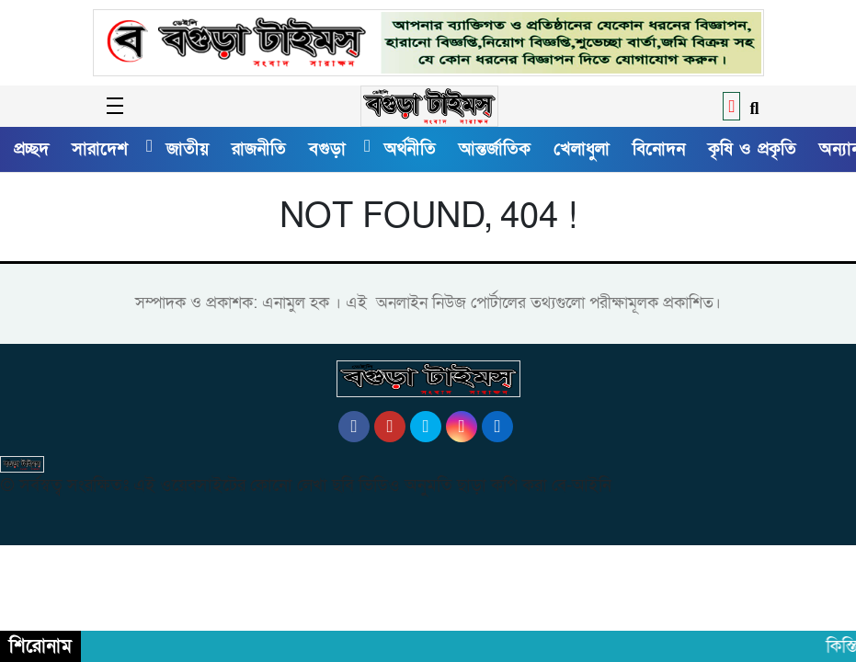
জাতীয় (187, 149)
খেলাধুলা (582, 149)
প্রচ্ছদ (31, 149)
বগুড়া (327, 149)
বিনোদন (659, 149)
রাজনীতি (259, 149)
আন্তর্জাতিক (495, 149)
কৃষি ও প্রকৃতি (752, 149)
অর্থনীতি (410, 149)
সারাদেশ (100, 149)
